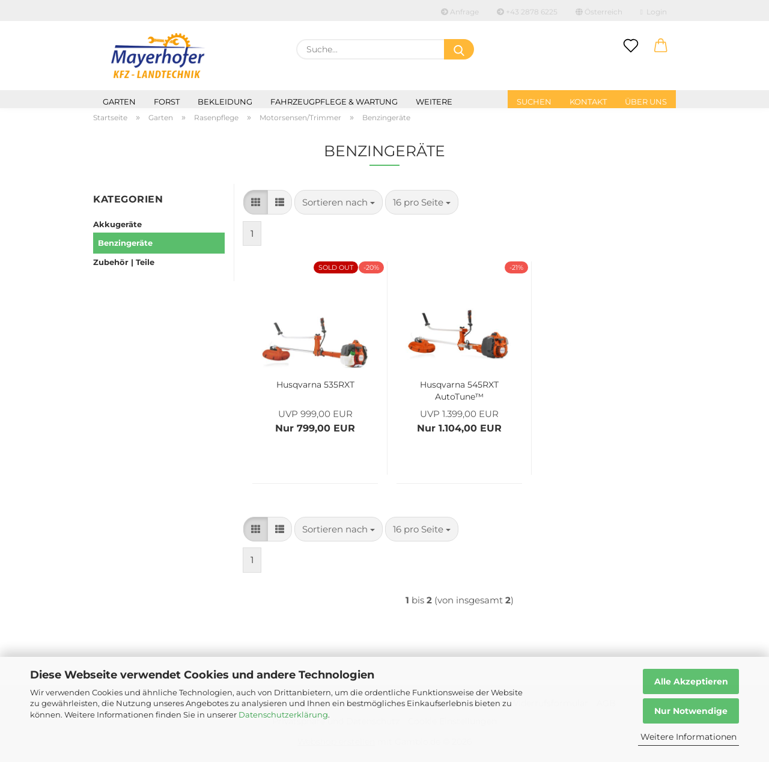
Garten (119, 101)
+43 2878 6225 (527, 11)
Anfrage (460, 11)
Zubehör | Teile (123, 262)
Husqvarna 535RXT (315, 384)
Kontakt (588, 101)
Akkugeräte (117, 224)
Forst (167, 101)
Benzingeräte (125, 243)
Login (653, 11)
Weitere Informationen (688, 736)
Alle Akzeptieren (691, 681)
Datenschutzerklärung (283, 714)
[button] (661, 46)
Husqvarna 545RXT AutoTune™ (459, 389)
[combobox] (338, 202)
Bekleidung (225, 101)
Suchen (534, 101)
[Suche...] (459, 49)
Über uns (646, 101)
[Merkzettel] (631, 46)
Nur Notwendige (691, 711)
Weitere (434, 101)
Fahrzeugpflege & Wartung (334, 101)
